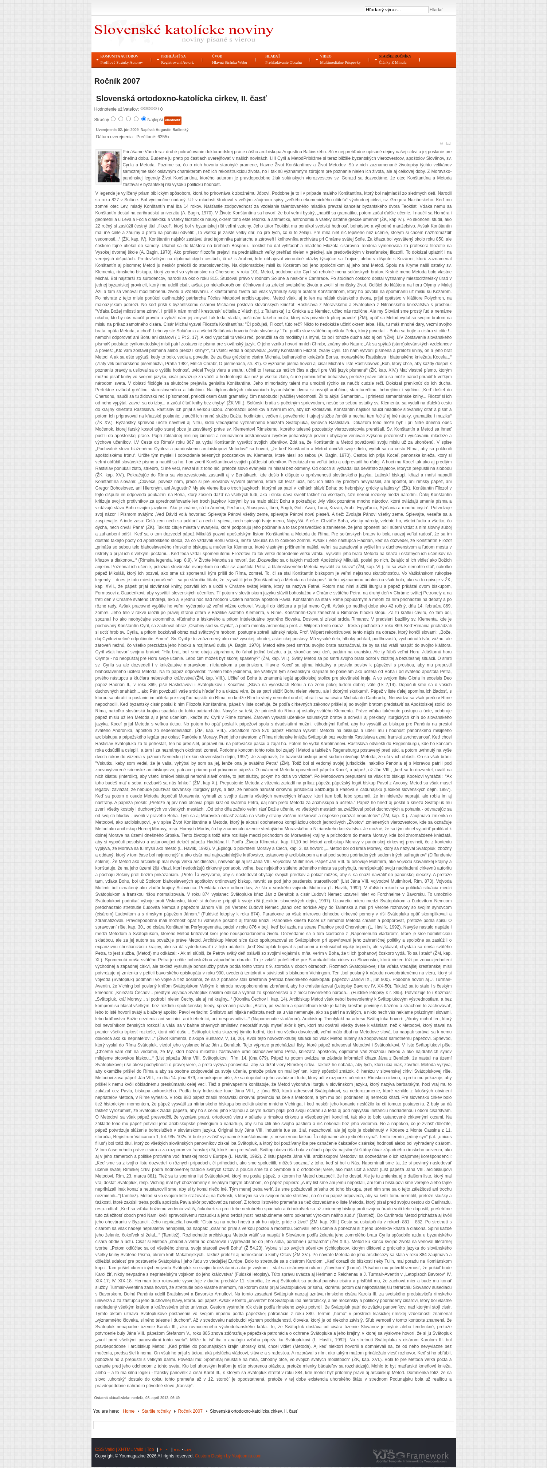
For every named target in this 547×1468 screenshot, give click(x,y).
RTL (177, 1450)
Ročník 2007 (190, 1411)
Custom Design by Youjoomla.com (228, 1456)
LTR (187, 1450)
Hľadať (436, 9)
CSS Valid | (106, 1449)
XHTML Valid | (132, 1449)
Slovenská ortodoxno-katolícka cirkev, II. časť (181, 98)
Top (150, 1449)
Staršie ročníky (156, 1411)
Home (128, 1411)
